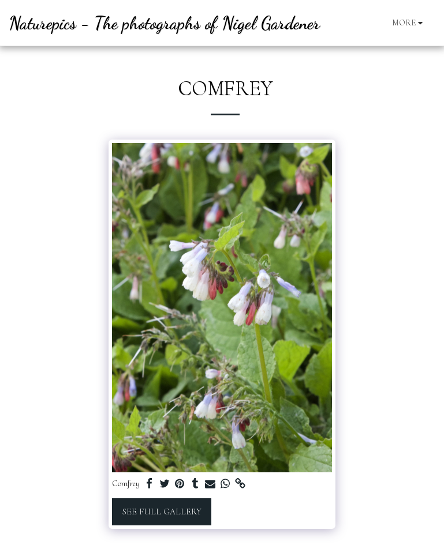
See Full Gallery (162, 511)
